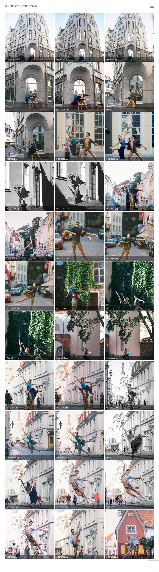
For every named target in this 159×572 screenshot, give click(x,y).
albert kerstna (21, 6)
